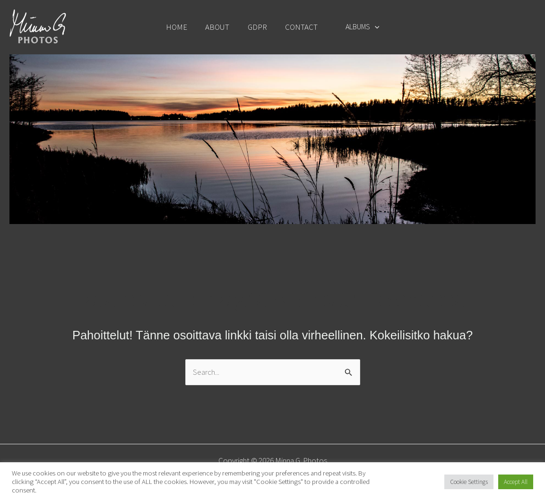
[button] (370, 26)
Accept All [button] (516, 482)
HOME (181, 27)
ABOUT (220, 27)
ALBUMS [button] (358, 26)
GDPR (258, 27)
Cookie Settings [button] (469, 482)
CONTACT (300, 27)
